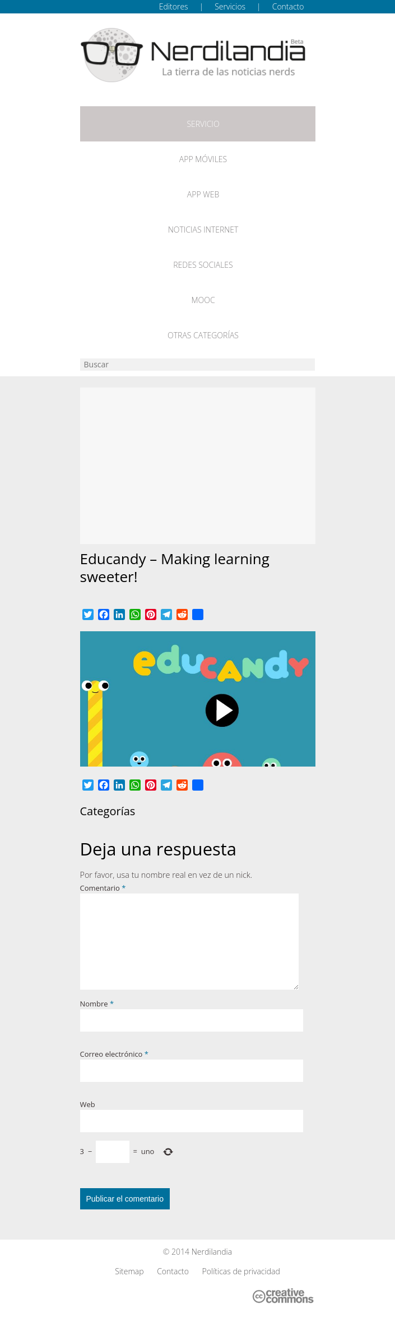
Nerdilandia (212, 1251)
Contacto (288, 6)
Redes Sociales (203, 264)
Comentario (103, 888)
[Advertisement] (197, 465)
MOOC (203, 300)
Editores (173, 6)
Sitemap (129, 1271)
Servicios (230, 6)
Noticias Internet (203, 229)
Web (87, 1104)
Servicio (203, 124)
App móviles (203, 159)
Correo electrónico (114, 1054)
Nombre (97, 1004)
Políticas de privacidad (241, 1271)
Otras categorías (203, 335)
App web (203, 194)
